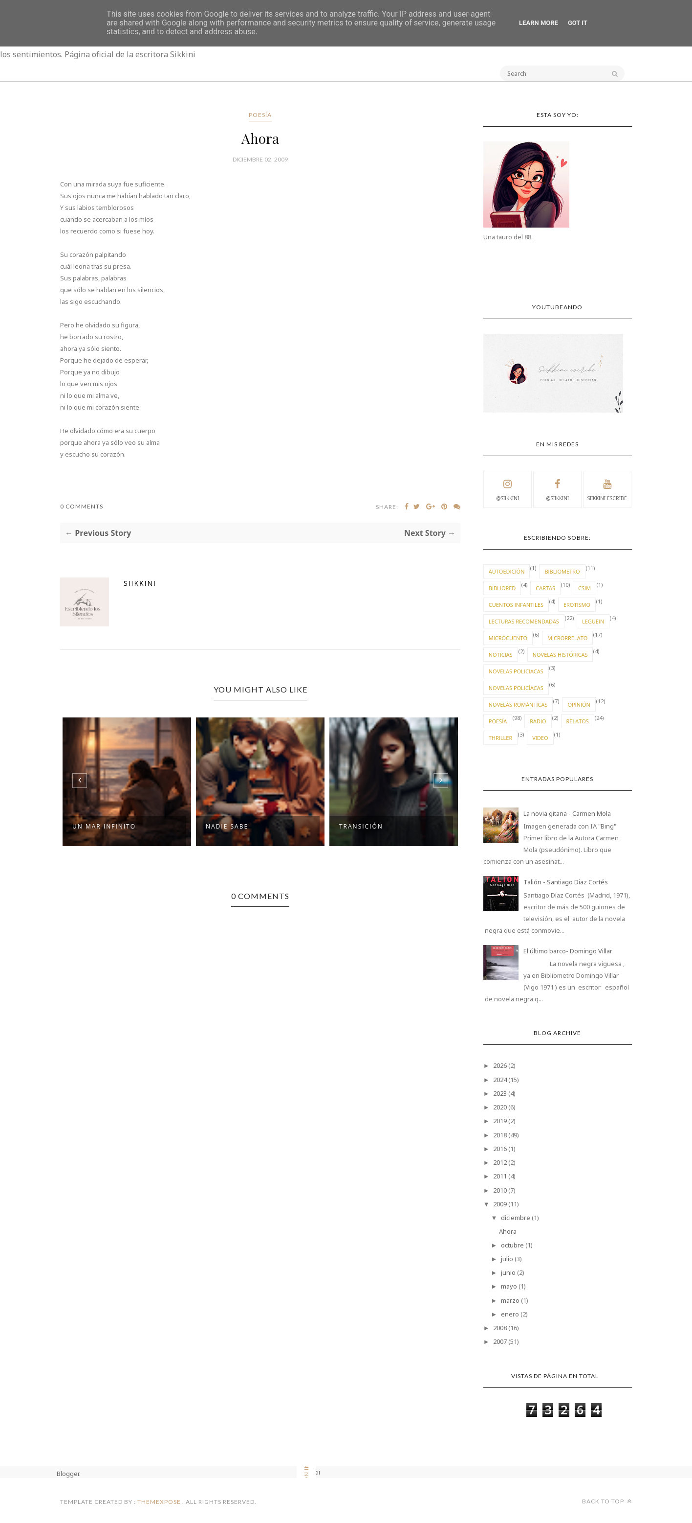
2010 (500, 1190)
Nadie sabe (227, 826)
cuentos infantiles (516, 604)
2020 (500, 1107)
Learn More (538, 22)
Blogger (68, 1473)
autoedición (507, 571)
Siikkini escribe (607, 489)
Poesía (260, 114)
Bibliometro (562, 571)
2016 (500, 1148)
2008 (500, 1327)
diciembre (515, 1217)
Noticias (501, 654)
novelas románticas (518, 704)
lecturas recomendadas (524, 621)
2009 (500, 1204)
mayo (509, 1286)
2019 (500, 1120)
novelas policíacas (516, 688)
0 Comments (81, 506)
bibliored (502, 588)
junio (508, 1272)
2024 (500, 1079)
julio (507, 1258)
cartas (545, 588)
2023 (500, 1093)
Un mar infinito (104, 826)
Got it (577, 22)
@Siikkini (507, 489)
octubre (512, 1245)
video (540, 737)
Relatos (577, 721)
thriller (500, 737)
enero (510, 1314)
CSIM (584, 588)
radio (538, 721)
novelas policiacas (516, 671)
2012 (500, 1162)
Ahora (508, 1231)
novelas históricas (560, 654)
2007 (500, 1341)
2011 (500, 1176)
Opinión (578, 704)
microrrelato (567, 638)
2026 (500, 1065)
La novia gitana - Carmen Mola (567, 813)
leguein (593, 621)
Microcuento (508, 638)
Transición (361, 826)
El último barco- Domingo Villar (567, 950)
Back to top (607, 1501)
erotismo (576, 604)
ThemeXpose (159, 1501)
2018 (500, 1135)
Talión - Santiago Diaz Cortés (565, 881)
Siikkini (140, 583)
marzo (510, 1300)
